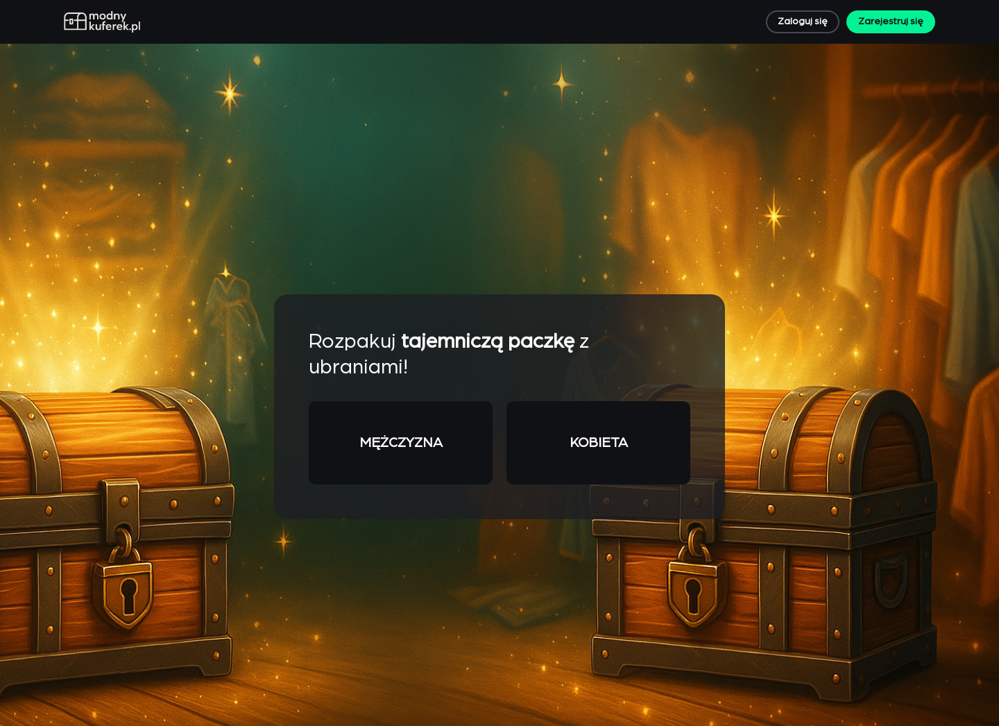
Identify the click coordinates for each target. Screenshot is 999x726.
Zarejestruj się (890, 21)
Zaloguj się (803, 21)
